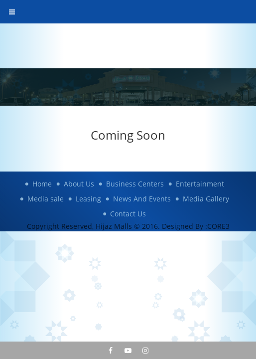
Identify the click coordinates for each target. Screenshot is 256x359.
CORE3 (218, 226)
